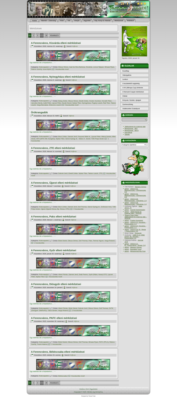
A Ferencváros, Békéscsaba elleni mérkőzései (58, 351)
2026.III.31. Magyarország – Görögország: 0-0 (135, 190)
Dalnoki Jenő (72, 136)
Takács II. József (84, 139)
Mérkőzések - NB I (131, 128)
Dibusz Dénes (63, 67)
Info (69, 20)
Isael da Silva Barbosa (77, 67)
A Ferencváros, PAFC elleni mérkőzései (54, 318)
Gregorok (138, 233)
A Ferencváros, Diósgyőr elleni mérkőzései (56, 284)
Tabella (127, 134)
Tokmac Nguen (98, 241)
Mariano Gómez (140, 187)
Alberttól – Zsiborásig (48, 20)
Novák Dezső (67, 103)
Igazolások (128, 132)
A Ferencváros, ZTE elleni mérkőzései (53, 148)
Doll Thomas (82, 207)
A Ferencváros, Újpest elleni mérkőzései (54, 182)
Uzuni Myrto (47, 69)
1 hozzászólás (39, 243)
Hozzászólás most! (62, 69)
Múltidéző (130, 20)
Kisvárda (89, 67)
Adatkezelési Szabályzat (131, 108)
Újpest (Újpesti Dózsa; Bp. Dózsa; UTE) (55, 209)
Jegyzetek (87, 20)
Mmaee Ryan (109, 67)
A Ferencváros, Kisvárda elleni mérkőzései (56, 43)
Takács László (93, 173)
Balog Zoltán (62, 101)
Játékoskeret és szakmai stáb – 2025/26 (133, 212)
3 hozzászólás (78, 209)
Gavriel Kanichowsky (137, 210)
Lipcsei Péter (56, 103)
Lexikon (125, 79)
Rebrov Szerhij (36, 69)
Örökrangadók (39, 112)
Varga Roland (109, 241)
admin (127, 189)
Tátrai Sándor (52, 310)
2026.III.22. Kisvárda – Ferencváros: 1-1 (135, 223)
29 (46, 35)
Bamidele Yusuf (135, 249)
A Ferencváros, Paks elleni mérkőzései (53, 216)
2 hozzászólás (77, 310)
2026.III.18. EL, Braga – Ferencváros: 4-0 (135, 230)
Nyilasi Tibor (76, 103)
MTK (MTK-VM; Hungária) (45, 139)
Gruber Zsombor (95, 101)
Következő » (54, 35)
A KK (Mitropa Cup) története (132, 88)
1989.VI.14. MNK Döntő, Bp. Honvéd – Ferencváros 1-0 (135, 236)
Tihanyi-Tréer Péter (131, 215)
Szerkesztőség (127, 104)
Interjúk (77, 20)
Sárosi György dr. (71, 139)
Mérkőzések (119, 20)
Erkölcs (82, 389)
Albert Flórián (63, 274)
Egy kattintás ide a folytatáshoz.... (43, 63)
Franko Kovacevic (136, 220)
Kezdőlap (125, 71)
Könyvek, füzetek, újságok (131, 100)
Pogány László (97, 103)
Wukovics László (55, 105)
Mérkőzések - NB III (132, 130)
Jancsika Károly (36, 103)
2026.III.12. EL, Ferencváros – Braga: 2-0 (135, 244)
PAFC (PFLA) (104, 342)
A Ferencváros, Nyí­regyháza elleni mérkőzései (58, 76)
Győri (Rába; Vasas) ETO (98, 274)
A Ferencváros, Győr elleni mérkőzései (53, 250)
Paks (90, 241)
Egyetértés (93, 389)
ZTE (100, 173)
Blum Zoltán (62, 136)
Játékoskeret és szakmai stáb (135, 127)
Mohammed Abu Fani (138, 251)
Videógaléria (126, 75)
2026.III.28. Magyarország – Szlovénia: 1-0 (136, 200)
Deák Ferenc (83, 274)
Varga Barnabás (42, 105)
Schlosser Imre (106, 207)
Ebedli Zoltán (83, 101)
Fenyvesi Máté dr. (84, 136)
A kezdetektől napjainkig (131, 83)
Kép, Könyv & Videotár (103, 20)
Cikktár (124, 96)
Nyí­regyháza (86, 103)
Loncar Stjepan (98, 67)
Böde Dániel (62, 241)
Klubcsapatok (44, 67)
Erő (87, 389)
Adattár (34, 20)
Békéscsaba (62, 376)
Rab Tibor (106, 103)
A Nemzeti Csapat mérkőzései (133, 92)
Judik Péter (47, 103)
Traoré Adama (42, 344)
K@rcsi (75, 46)
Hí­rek (62, 20)
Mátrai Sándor (106, 136)
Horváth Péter (107, 101)
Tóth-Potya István (97, 139)
